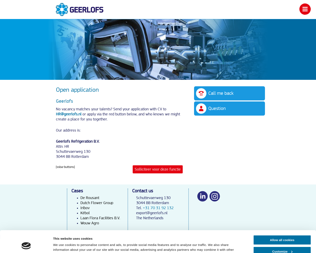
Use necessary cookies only (282, 242)
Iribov (85, 208)
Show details (62, 245)
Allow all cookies (282, 219)
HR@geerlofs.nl (68, 114)
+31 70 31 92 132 (158, 208)
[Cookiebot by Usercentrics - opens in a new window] (26, 245)
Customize (282, 230)
